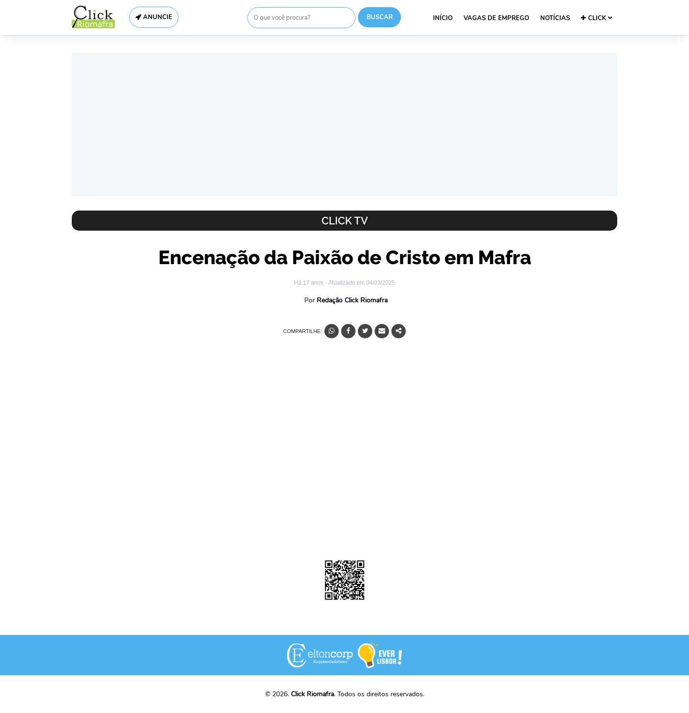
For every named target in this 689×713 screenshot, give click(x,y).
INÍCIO (443, 18)
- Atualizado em (360, 282)
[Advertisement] (344, 124)
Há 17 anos (309, 282)
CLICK (596, 18)
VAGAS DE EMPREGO (496, 18)
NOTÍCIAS (555, 18)
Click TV (345, 220)
